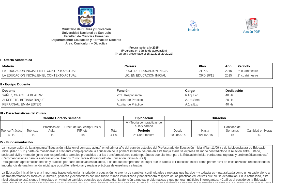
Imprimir (193, 30)
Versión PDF (251, 32)
